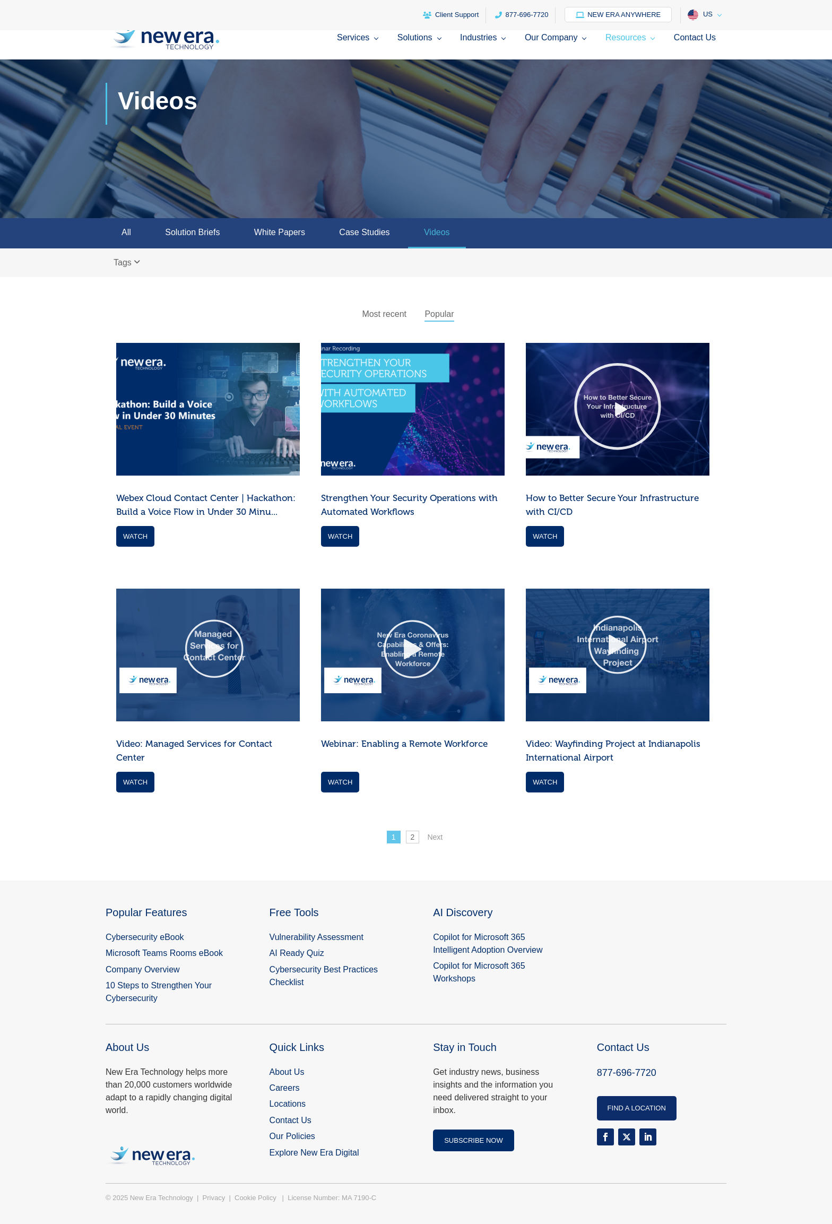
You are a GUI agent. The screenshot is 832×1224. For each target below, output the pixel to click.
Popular (439, 313)
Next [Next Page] (435, 837)
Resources (625, 37)
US (700, 15)
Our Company (551, 37)
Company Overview (143, 969)
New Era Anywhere (618, 15)
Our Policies (292, 1136)
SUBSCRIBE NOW (473, 1140)
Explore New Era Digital (314, 1152)
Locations (288, 1103)
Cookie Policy (256, 1198)
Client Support (451, 15)
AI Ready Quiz (297, 953)
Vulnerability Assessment (316, 937)
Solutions (414, 37)
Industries (478, 37)
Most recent (384, 313)
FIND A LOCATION (637, 1108)
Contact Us (695, 37)
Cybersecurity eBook (145, 937)
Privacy (215, 1198)
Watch (135, 536)
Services (353, 37)
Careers (285, 1087)
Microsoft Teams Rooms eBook (164, 953)
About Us (287, 1071)
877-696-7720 (522, 15)
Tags (127, 262)
